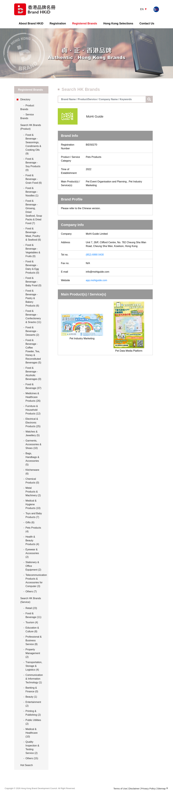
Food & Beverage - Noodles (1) (32, 192)
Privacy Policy (148, 788)
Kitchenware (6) (32, 472)
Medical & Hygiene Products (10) (33, 504)
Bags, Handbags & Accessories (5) (32, 459)
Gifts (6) (30, 522)
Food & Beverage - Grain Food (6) (34, 179)
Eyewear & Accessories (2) (32, 553)
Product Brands (27, 107)
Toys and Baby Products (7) (34, 515)
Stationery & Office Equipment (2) (33, 566)
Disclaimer (134, 788)
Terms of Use (120, 788)
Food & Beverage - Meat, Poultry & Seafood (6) (33, 234)
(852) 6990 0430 (95, 254)
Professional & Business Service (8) (34, 640)
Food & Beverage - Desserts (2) (32, 331)
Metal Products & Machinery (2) (33, 492)
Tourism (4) (32, 622)
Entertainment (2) (33, 704)
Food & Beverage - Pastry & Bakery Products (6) (32, 298)
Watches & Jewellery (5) (33, 433)
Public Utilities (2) (33, 722)
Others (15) (32, 758)
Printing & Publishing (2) (33, 713)
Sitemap (162, 788)
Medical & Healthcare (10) (32, 733)
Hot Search (26, 765)
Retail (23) (31, 608)
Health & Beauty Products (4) (32, 540)
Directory (25, 99)
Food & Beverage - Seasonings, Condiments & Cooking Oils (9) (33, 144)
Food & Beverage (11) (33, 615)
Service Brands (27, 116)
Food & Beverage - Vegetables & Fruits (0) (33, 251)
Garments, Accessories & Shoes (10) (33, 444)
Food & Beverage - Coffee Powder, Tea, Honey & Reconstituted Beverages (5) (33, 351)
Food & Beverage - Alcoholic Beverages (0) (33, 373)
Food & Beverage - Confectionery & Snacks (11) (33, 316)
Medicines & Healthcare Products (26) (33, 397)
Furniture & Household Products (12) (33, 410)
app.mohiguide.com (97, 280)
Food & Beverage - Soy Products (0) (33, 164)
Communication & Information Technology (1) (34, 679)
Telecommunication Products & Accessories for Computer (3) (36, 581)
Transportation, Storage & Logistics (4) (34, 666)
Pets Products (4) (33, 529)
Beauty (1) (31, 696)
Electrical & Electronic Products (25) (33, 423)
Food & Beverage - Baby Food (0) (33, 282)
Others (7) (31, 591)
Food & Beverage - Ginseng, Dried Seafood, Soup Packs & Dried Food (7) (34, 212)
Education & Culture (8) (32, 629)
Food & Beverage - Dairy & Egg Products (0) (32, 267)
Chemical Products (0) (32, 481)
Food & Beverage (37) (33, 386)
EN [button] (142, 9)
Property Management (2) (33, 653)
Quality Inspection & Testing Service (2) (32, 747)
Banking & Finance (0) (32, 689)
